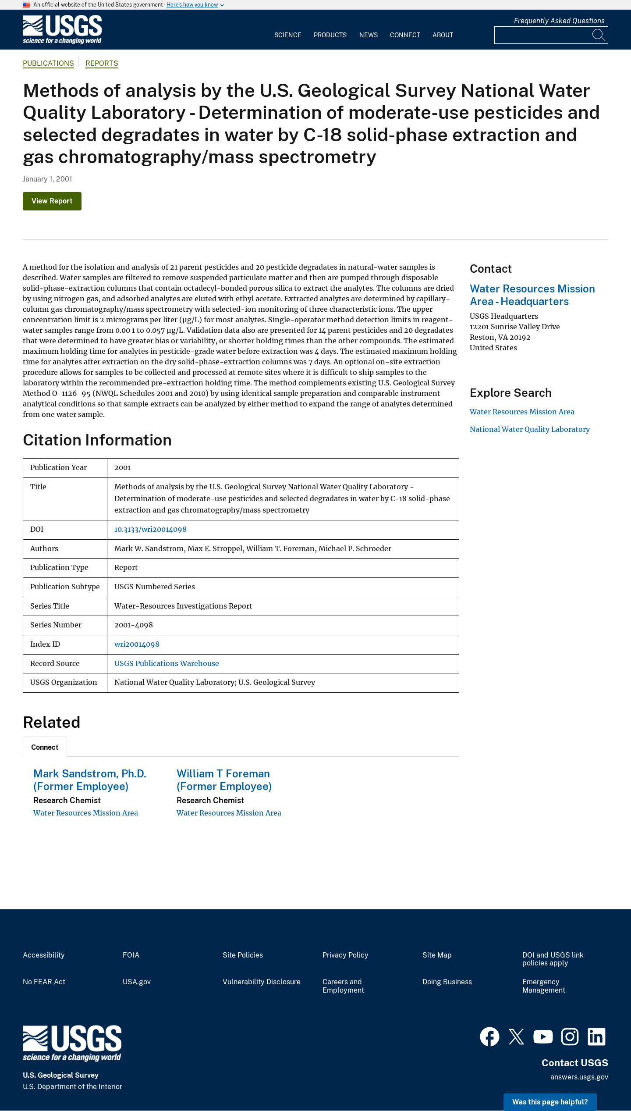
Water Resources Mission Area (85, 812)
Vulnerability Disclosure (262, 982)
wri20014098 (137, 644)
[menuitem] (288, 30)
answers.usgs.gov (579, 1077)
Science (287, 35)
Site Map (437, 955)
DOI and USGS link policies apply (553, 959)
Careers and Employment (343, 986)
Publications (48, 63)
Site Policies (243, 955)
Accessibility (44, 955)
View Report (52, 201)
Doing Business (447, 982)
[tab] (45, 747)
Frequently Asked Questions (559, 21)
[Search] (599, 35)
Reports (101, 63)
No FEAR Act (44, 982)
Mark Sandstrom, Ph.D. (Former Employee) (89, 779)
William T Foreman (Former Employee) (224, 779)
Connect (405, 35)
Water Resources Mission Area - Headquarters (532, 294)
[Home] (62, 42)
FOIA (131, 955)
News (368, 35)
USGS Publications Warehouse (166, 663)
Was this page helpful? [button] (550, 1102)
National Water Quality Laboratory (530, 429)
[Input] (551, 35)
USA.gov (137, 982)
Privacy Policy (346, 955)
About (442, 35)
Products (330, 35)
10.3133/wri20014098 (150, 529)
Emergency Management (543, 986)
